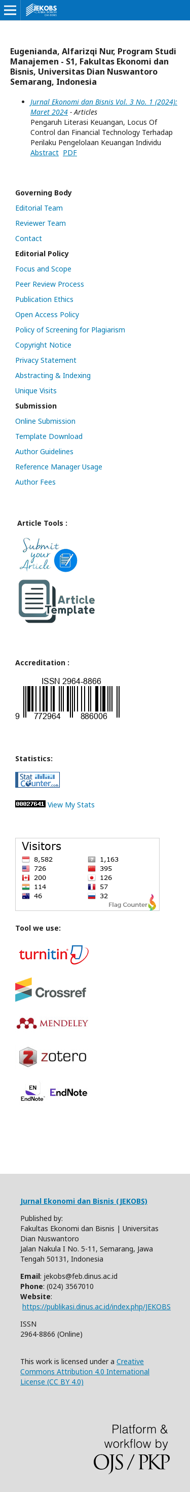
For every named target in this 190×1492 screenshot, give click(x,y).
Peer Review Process (49, 284)
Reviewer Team (40, 223)
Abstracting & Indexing (53, 375)
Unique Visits (36, 390)
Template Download (49, 436)
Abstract (44, 152)
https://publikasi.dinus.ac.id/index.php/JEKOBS (96, 1306)
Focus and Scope (43, 269)
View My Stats (71, 804)
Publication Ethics (44, 299)
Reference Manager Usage (58, 466)
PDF (70, 152)
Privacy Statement (46, 360)
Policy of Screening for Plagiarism (70, 329)
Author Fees (35, 482)
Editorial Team (39, 208)
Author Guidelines (44, 451)
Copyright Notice (43, 345)
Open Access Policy (47, 314)
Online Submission (45, 421)
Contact (28, 238)
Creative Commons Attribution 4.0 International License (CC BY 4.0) (84, 1371)
